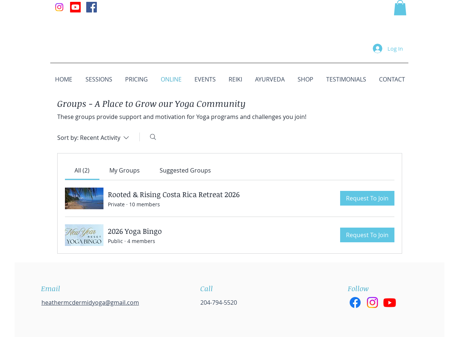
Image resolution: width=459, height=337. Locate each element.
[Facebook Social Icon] (91, 7)
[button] (400, 7)
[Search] (153, 137)
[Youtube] (75, 7)
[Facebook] (355, 302)
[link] (82, 170)
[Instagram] (59, 7)
